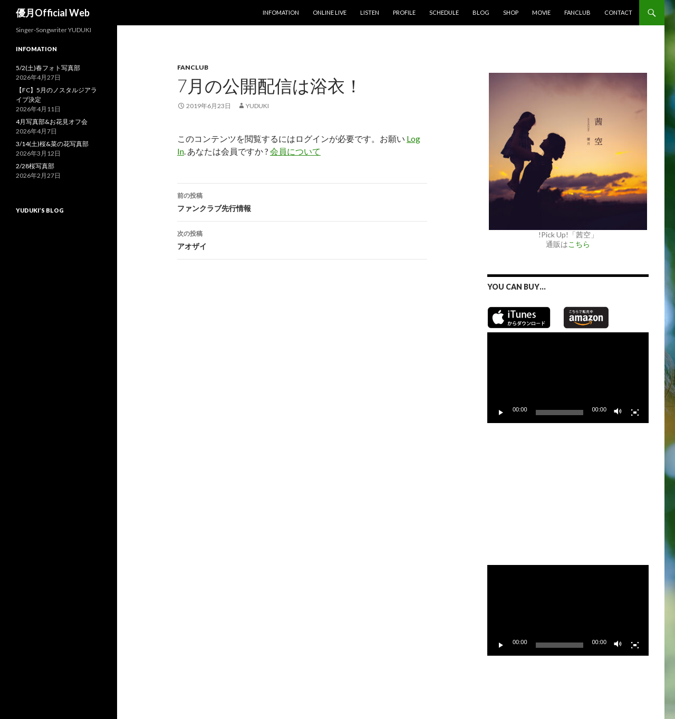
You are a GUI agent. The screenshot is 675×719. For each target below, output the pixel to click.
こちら (579, 243)
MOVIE (541, 12)
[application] (568, 377)
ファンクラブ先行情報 (302, 201)
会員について (295, 151)
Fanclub (577, 12)
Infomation (281, 12)
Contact (618, 12)
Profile (404, 12)
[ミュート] (618, 412)
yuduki (257, 106)
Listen (369, 12)
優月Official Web (53, 12)
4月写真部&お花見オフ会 (52, 122)
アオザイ (302, 239)
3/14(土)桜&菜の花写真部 (52, 144)
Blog (480, 12)
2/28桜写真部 (35, 166)
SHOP (510, 12)
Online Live (329, 12)
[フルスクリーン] (635, 412)
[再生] (501, 412)
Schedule (444, 12)
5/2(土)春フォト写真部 (48, 68)
